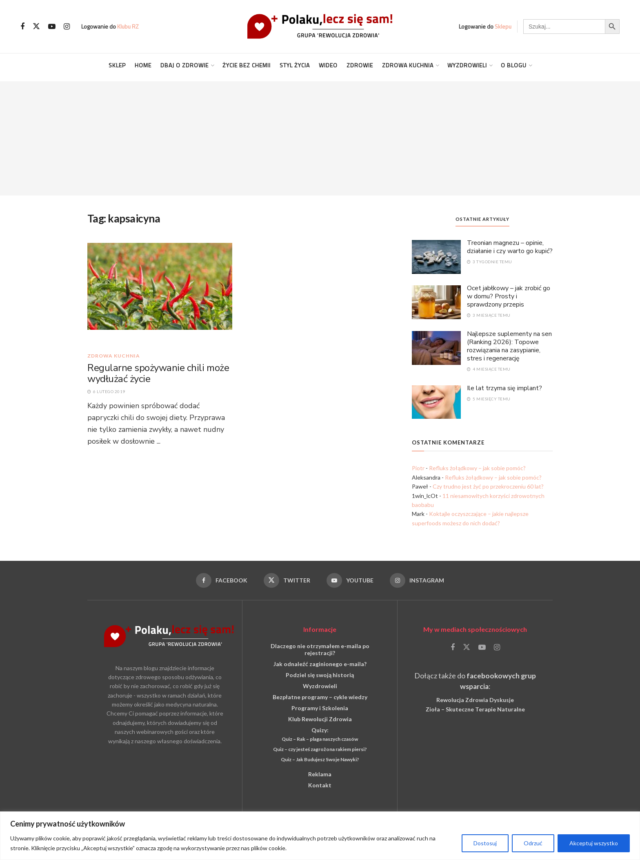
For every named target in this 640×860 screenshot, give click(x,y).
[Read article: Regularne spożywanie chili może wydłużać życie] (159, 293)
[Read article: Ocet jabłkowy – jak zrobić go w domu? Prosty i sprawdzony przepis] (436, 301)
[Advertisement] (320, 138)
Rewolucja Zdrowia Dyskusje (475, 699)
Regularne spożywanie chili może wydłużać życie (158, 373)
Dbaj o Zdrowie (184, 65)
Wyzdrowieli (467, 65)
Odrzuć (533, 843)
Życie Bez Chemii (246, 65)
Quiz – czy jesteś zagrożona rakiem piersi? (320, 749)
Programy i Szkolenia (319, 707)
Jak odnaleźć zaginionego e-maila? (320, 663)
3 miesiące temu (489, 315)
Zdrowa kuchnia (407, 65)
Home (143, 65)
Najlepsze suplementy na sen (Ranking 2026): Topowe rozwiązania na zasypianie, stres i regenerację (509, 346)
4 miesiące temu (489, 369)
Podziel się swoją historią (320, 674)
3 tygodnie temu (489, 261)
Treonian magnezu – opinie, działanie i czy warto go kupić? (510, 247)
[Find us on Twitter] (36, 26)
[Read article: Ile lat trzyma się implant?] (436, 401)
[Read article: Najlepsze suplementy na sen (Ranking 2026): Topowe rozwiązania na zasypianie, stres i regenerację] (436, 347)
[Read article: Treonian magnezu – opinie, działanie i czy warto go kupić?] (436, 256)
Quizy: (320, 730)
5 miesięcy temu (489, 398)
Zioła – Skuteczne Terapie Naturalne (475, 709)
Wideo (328, 65)
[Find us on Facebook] (22, 26)
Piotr (418, 467)
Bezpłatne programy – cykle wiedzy (320, 696)
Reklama (319, 774)
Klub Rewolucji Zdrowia (320, 719)
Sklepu (503, 26)
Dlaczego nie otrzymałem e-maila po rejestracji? (320, 649)
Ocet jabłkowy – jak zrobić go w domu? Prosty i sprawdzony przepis (508, 296)
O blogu (514, 65)
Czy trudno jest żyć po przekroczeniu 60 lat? (488, 486)
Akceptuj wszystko (593, 843)
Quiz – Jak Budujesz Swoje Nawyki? (320, 759)
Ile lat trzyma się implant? (504, 388)
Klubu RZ (128, 26)
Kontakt (319, 785)
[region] (320, 835)
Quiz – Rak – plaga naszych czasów (320, 739)
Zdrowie (360, 65)
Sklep (117, 65)
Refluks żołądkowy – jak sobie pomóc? (477, 467)
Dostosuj (485, 843)
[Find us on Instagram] (67, 26)
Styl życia (295, 65)
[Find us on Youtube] (52, 26)
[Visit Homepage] (320, 26)
